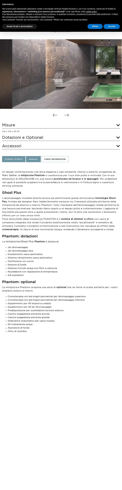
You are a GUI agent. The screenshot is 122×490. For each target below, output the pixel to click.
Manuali (33, 159)
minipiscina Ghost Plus (20, 241)
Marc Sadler (9, 175)
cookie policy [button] (91, 11)
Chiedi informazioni (55, 159)
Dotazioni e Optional (61, 138)
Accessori (61, 146)
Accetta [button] (111, 26)
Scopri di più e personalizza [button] (19, 26)
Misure (61, 125)
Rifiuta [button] (95, 26)
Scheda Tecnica (14, 159)
